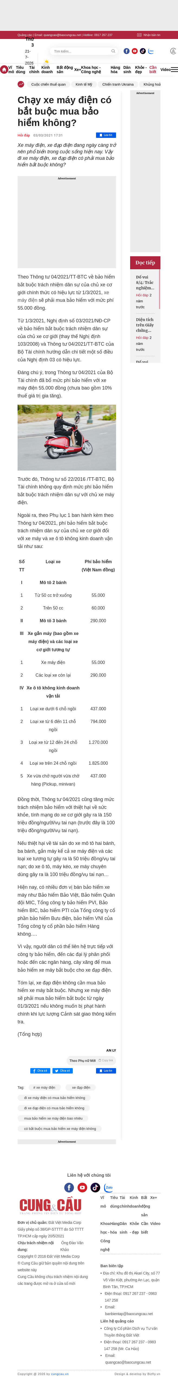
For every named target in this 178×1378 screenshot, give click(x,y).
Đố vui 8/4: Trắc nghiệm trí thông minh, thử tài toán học (144, 283)
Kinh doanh (47, 69)
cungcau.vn (60, 1374)
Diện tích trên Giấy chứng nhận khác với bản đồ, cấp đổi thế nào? (145, 325)
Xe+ (77, 69)
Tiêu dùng (20, 69)
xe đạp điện (80, 1087)
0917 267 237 (103, 35)
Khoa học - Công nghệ (91, 69)
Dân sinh (127, 69)
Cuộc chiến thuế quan (48, 84)
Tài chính (34, 69)
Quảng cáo (25, 35)
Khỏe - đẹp (141, 69)
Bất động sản (65, 69)
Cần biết (153, 69)
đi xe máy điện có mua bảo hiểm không (54, 1098)
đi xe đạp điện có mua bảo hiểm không (53, 1108)
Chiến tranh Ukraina (117, 84)
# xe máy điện (44, 1087)
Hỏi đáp (24, 135)
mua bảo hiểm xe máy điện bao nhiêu (53, 1118)
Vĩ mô (11, 69)
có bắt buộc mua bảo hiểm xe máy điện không (59, 1129)
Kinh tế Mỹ (84, 84)
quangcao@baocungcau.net (62, 35)
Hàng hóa (115, 69)
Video (165, 69)
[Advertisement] (67, 222)
